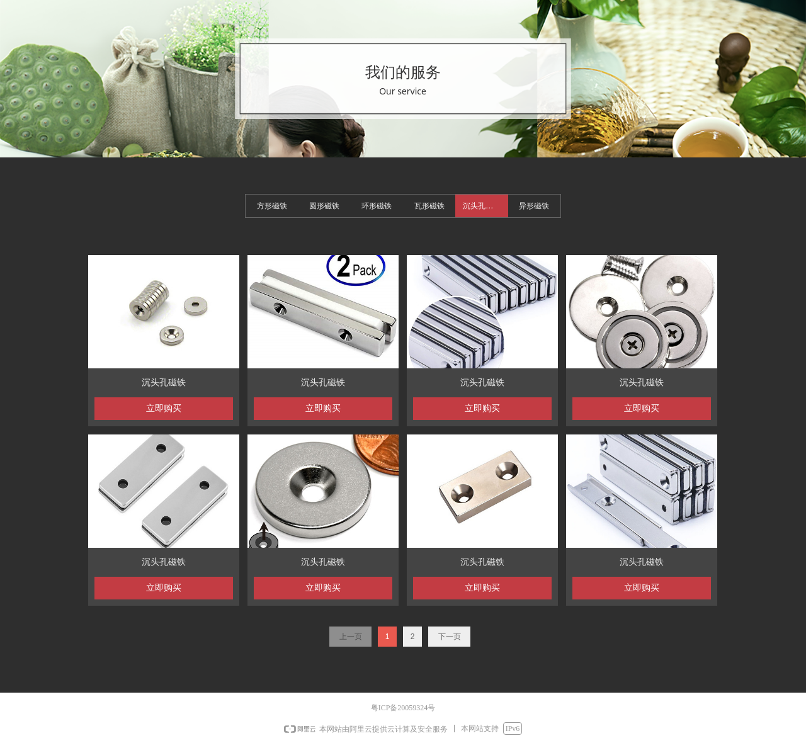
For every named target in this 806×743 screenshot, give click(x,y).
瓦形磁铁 (429, 205)
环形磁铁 (376, 205)
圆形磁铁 (324, 205)
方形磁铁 (272, 205)
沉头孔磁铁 (482, 205)
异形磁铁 (534, 205)
